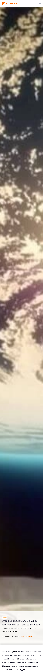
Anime (5, 618)
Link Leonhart (26, 636)
